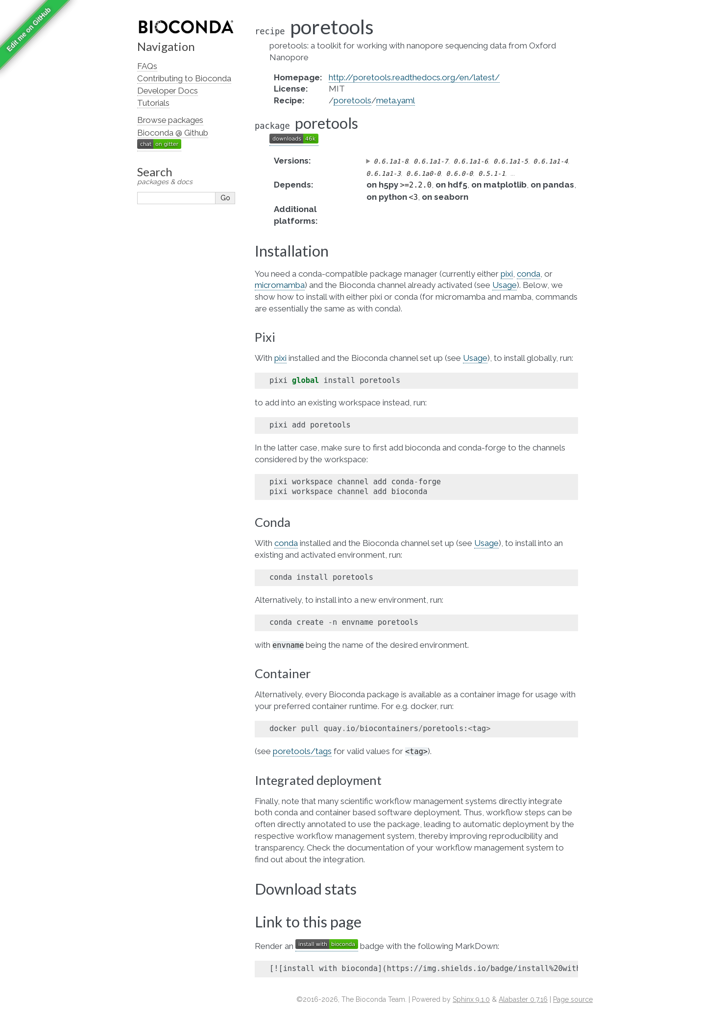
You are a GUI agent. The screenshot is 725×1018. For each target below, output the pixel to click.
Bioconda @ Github (172, 133)
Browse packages (170, 120)
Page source (573, 999)
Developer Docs (167, 90)
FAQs (147, 66)
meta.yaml (395, 100)
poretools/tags (302, 751)
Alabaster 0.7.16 (523, 999)
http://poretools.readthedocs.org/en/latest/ (414, 77)
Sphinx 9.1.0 (471, 999)
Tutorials (153, 103)
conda (528, 274)
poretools (352, 100)
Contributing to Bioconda (184, 78)
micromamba (280, 285)
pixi (507, 274)
